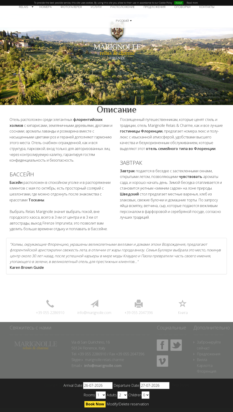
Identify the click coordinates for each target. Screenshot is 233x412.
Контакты (206, 7)
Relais (23, 7)
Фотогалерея (71, 7)
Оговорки (182, 7)
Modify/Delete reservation (127, 404)
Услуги (96, 7)
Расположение (122, 7)
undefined (101, 395)
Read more (192, 2)
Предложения (154, 7)
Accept (178, 2)
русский (122, 21)
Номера (45, 7)
